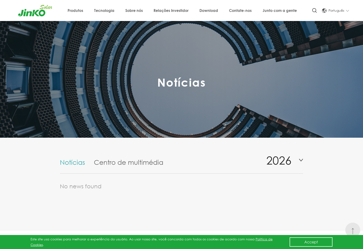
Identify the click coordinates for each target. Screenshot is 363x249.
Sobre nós (134, 10)
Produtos (75, 10)
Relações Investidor (171, 10)
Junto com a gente (280, 10)
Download (208, 10)
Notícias (72, 162)
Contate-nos (240, 10)
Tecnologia (104, 10)
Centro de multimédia (128, 162)
